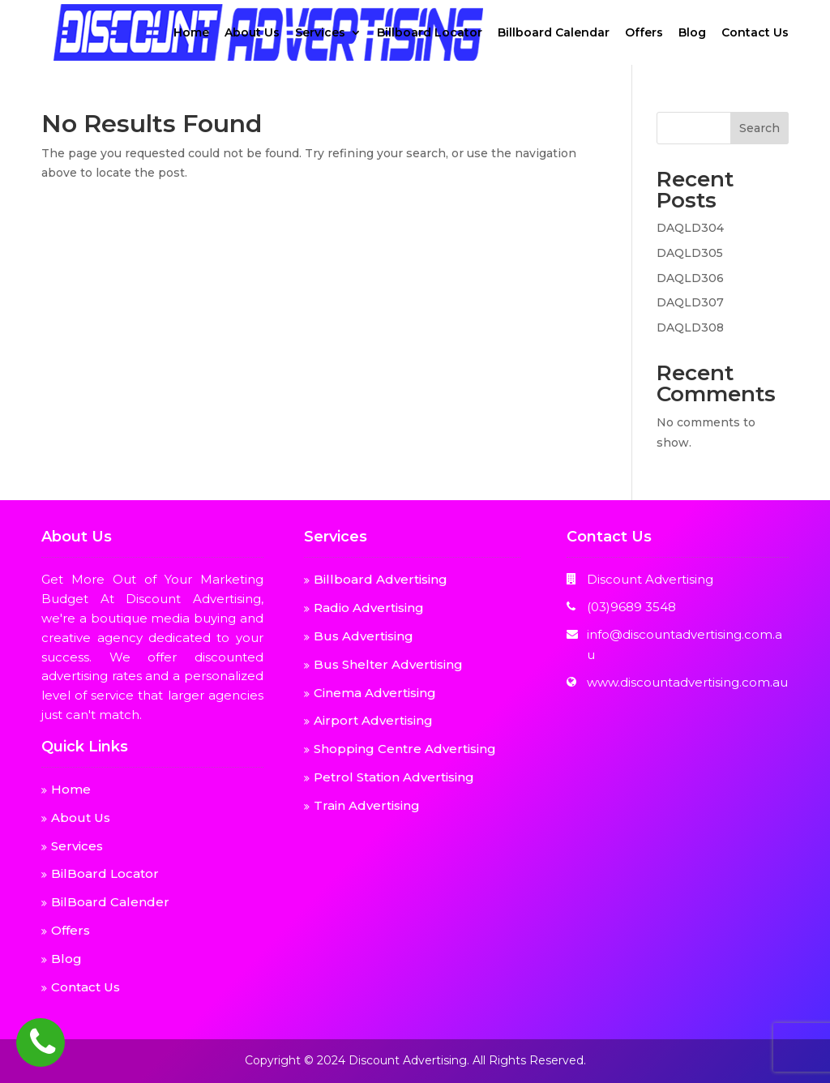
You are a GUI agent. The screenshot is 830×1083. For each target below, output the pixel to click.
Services (320, 33)
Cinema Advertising (375, 692)
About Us (252, 33)
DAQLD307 (690, 302)
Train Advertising (367, 805)
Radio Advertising (369, 607)
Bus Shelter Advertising (388, 664)
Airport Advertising (373, 720)
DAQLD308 (690, 327)
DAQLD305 (690, 253)
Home (191, 33)
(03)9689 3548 (631, 606)
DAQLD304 (690, 227)
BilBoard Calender (110, 902)
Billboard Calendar (554, 33)
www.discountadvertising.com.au (687, 682)
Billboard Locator (429, 33)
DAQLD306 (690, 278)
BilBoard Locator (105, 873)
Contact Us (755, 33)
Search (759, 128)
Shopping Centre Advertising (405, 748)
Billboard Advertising (380, 579)
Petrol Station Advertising (394, 777)
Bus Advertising (363, 636)
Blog (692, 33)
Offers (644, 33)
